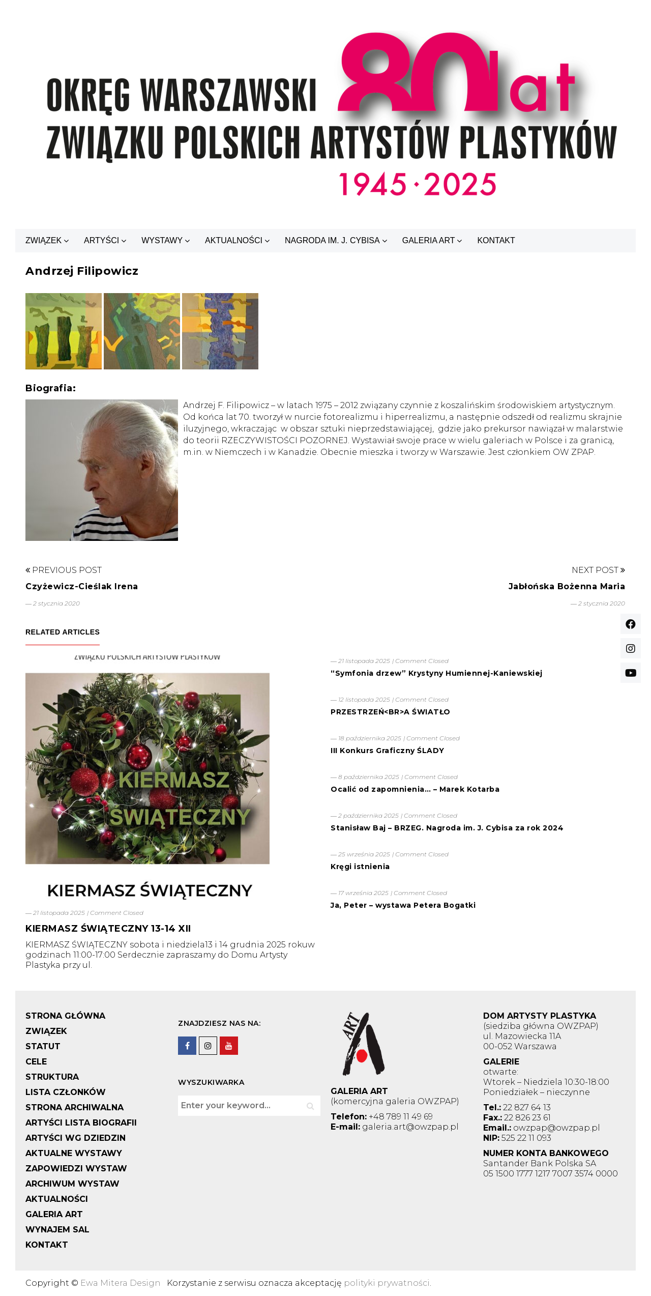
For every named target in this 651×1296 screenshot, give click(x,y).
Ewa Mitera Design (120, 1283)
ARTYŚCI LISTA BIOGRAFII (81, 1123)
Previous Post (63, 570)
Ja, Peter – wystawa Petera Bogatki (403, 905)
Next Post (598, 570)
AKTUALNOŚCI (233, 240)
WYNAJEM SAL (57, 1229)
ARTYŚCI (101, 240)
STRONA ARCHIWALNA (74, 1107)
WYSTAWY (162, 240)
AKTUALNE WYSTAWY (73, 1153)
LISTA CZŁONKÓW (65, 1092)
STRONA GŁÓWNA (65, 1016)
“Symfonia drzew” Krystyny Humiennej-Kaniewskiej (437, 673)
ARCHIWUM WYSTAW (72, 1184)
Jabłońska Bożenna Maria (567, 586)
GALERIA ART (428, 240)
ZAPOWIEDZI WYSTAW (76, 1168)
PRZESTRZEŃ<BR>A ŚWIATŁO (391, 711)
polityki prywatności (387, 1283)
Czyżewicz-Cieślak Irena (81, 586)
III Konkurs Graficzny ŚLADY (388, 750)
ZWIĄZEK (43, 240)
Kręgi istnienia (360, 866)
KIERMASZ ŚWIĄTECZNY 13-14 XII (108, 928)
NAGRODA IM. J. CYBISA (332, 240)
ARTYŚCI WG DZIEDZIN (75, 1138)
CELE (36, 1062)
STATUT (43, 1046)
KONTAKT (496, 240)
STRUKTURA (52, 1077)
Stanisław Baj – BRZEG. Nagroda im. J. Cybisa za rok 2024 (447, 827)
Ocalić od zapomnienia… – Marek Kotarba (415, 789)
